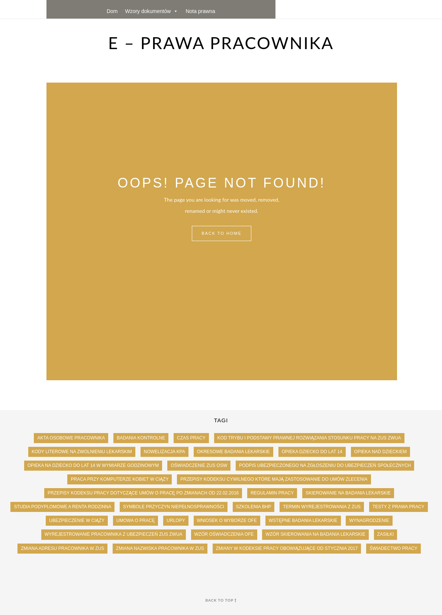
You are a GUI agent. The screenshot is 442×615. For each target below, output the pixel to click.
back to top (221, 600)
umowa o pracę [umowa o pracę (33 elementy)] (135, 520)
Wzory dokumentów (151, 11)
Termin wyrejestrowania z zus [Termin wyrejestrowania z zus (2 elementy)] (322, 506)
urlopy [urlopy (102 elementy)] (176, 520)
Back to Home (221, 233)
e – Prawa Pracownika (221, 43)
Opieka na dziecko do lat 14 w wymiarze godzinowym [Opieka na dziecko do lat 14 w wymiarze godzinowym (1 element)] (93, 465)
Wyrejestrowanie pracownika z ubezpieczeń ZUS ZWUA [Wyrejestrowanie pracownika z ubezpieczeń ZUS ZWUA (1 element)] (114, 534)
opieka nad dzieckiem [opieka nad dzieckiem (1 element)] (380, 451)
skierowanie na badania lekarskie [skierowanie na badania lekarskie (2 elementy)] (348, 493)
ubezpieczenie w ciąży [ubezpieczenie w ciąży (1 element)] (76, 520)
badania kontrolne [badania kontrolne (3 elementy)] (141, 438)
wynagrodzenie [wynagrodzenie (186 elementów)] (369, 520)
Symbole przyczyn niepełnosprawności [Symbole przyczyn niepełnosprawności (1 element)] (173, 506)
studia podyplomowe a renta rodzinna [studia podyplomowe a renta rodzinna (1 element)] (62, 506)
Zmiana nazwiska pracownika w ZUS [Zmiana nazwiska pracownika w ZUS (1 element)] (160, 548)
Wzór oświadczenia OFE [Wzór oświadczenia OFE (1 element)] (224, 534)
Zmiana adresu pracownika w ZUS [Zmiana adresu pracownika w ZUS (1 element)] (62, 548)
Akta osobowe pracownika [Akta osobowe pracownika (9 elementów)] (71, 438)
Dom (112, 11)
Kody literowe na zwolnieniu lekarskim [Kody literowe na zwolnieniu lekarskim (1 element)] (82, 451)
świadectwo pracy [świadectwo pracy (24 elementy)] (393, 548)
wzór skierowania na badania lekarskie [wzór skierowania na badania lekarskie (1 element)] (315, 534)
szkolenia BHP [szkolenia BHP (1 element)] (253, 506)
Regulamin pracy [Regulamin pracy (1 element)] (272, 493)
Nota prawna (200, 11)
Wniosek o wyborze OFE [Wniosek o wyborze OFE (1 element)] (227, 520)
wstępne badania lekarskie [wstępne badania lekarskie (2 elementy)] (303, 520)
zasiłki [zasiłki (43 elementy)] (385, 534)
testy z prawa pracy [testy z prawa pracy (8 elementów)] (398, 506)
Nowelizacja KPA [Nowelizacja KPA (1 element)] (164, 451)
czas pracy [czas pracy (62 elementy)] (191, 438)
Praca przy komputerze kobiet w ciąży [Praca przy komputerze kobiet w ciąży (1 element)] (119, 479)
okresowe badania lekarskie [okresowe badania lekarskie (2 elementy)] (233, 451)
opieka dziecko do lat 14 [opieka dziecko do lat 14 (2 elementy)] (312, 451)
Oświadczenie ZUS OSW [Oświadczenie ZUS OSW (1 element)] (199, 465)
